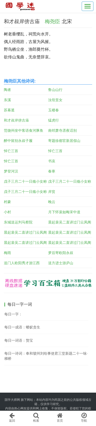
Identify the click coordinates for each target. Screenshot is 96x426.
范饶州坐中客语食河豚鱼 (23, 130)
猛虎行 (53, 120)
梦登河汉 (11, 171)
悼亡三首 (11, 151)
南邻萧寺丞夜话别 (62, 130)
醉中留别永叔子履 (18, 141)
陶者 (7, 90)
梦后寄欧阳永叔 (60, 253)
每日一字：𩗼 (13, 314)
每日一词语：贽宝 (18, 340)
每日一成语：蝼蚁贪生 (22, 327)
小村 (7, 212)
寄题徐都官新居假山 (64, 141)
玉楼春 (53, 110)
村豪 (7, 202)
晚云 (51, 202)
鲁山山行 (55, 90)
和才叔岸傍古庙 (16, 120)
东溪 (7, 100)
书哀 (51, 161)
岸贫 (51, 192)
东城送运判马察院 (18, 222)
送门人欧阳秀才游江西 (22, 263)
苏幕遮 (9, 110)
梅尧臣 (52, 21)
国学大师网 (12, 400)
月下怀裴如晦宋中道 (64, 212)
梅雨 (7, 253)
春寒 (51, 171)
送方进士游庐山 (60, 263)
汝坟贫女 (55, 100)
